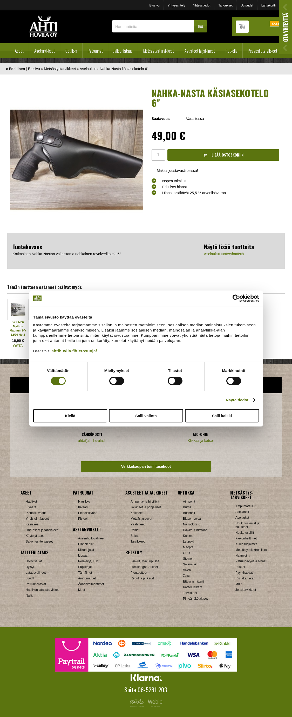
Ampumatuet (87, 578)
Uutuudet (247, 5)
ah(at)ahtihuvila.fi (92, 440)
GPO (186, 553)
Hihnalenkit (85, 544)
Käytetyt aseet (35, 536)
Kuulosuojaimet (246, 544)
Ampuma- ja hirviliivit (145, 501)
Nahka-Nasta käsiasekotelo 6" (124, 69)
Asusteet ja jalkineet (200, 51)
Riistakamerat (244, 578)
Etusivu (154, 5)
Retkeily (231, 51)
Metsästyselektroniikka (251, 550)
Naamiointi (242, 555)
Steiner (188, 558)
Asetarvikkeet (44, 51)
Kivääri (83, 507)
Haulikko (84, 501)
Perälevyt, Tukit (88, 561)
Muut (81, 590)
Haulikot (31, 501)
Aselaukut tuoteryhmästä (224, 254)
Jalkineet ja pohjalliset (146, 507)
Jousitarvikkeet (245, 590)
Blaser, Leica (192, 518)
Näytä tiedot (237, 400)
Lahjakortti (268, 5)
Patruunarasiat (36, 584)
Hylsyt (30, 567)
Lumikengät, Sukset (144, 567)
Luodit (30, 578)
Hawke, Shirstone (195, 530)
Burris (187, 507)
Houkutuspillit (244, 533)
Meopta (188, 547)
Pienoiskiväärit (36, 513)
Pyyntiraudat (244, 572)
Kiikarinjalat (86, 550)
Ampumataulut (245, 506)
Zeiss (187, 576)
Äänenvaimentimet (91, 584)
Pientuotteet (139, 572)
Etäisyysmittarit (193, 581)
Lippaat (83, 555)
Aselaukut (88, 69)
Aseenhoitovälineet (91, 538)
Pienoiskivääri (87, 513)
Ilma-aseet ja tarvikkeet (42, 530)
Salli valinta (146, 416)
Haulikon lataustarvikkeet (43, 590)
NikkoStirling (191, 524)
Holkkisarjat (34, 561)
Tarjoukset (225, 5)
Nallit (29, 595)
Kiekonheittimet (246, 538)
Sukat (135, 536)
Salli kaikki (222, 416)
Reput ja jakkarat (142, 578)
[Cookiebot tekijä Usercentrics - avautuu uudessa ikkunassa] (236, 298)
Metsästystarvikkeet (158, 51)
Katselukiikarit (192, 587)
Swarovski (190, 564)
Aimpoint (189, 501)
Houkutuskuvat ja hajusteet (247, 525)
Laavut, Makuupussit (145, 561)
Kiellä (70, 416)
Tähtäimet (85, 572)
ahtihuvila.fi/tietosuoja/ (74, 351)
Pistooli (83, 518)
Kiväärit (31, 507)
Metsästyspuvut (141, 518)
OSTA (18, 346)
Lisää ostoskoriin (223, 155)
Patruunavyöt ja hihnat (250, 561)
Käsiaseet (32, 524)
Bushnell (189, 513)
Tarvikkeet (138, 541)
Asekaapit (242, 512)
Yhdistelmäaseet (37, 518)
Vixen (187, 570)
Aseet (19, 51)
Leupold (188, 541)
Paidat (135, 530)
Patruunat (95, 51)
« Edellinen (15, 69)
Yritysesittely (176, 5)
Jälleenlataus (123, 51)
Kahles (188, 536)
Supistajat (85, 567)
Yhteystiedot (201, 5)
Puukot (240, 567)
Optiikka (71, 51)
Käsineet (137, 513)
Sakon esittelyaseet (39, 541)
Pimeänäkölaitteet (195, 598)
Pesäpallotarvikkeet (262, 51)
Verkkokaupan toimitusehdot (146, 466)
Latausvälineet (36, 572)
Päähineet (138, 524)
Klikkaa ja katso (200, 440)
